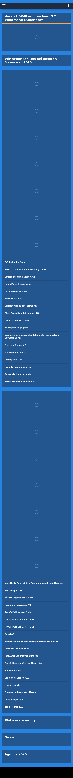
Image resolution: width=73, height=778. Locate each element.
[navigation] (68, 6)
